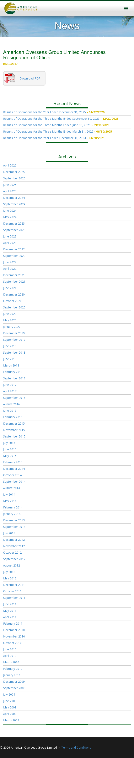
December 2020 (14, 294)
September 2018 (14, 352)
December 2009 (14, 681)
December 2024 (14, 198)
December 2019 (14, 333)
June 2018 (9, 359)
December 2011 (14, 585)
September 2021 (14, 281)
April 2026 (9, 165)
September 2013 (14, 527)
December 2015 (14, 423)
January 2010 (12, 675)
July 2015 (9, 443)
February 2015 (12, 462)
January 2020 (12, 327)
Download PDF (30, 78)
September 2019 (14, 340)
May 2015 (9, 456)
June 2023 (9, 236)
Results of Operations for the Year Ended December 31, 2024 (44, 138)
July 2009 (9, 694)
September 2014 (14, 481)
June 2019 (9, 346)
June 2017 (9, 385)
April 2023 (9, 243)
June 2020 (9, 314)
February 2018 (12, 372)
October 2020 (12, 301)
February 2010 (12, 669)
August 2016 (11, 404)
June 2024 (9, 210)
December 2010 (14, 630)
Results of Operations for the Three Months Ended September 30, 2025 (51, 119)
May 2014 (9, 501)
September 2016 (14, 398)
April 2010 (9, 656)
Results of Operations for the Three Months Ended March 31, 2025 (48, 131)
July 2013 (9, 533)
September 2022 (14, 256)
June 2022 (9, 262)
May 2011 (9, 611)
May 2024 (9, 217)
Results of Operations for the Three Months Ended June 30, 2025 (47, 125)
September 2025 (14, 178)
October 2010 (12, 643)
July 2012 (9, 572)
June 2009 (9, 701)
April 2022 (9, 269)
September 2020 (14, 307)
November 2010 (14, 636)
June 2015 (9, 449)
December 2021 (14, 275)
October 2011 (12, 591)
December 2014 (14, 469)
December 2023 (14, 223)
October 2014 (12, 475)
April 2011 (9, 617)
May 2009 (9, 707)
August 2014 (11, 488)
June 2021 (9, 288)
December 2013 (14, 520)
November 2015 (14, 430)
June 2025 (9, 185)
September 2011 (14, 598)
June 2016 (9, 411)
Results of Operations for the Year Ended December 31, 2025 (44, 112)
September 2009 (14, 688)
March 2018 (11, 365)
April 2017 (9, 391)
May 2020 (9, 320)
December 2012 (14, 540)
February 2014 (12, 507)
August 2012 (11, 565)
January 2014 (12, 514)
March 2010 (11, 662)
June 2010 (9, 649)
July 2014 (9, 494)
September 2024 (14, 204)
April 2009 (9, 714)
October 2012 (12, 552)
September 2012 (14, 559)
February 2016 (12, 417)
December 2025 (14, 172)
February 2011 (12, 623)
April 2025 (9, 191)
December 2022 (14, 249)
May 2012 (9, 578)
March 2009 (11, 720)
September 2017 (14, 378)
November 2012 (14, 546)
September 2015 (14, 436)
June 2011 (9, 604)
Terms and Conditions (76, 747)
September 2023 (14, 230)
